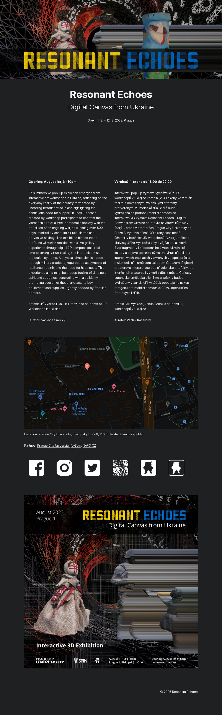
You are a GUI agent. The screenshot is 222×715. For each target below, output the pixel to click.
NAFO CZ (89, 445)
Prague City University (53, 445)
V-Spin (76, 445)
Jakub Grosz (68, 304)
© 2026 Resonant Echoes (179, 692)
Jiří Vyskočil (48, 304)
